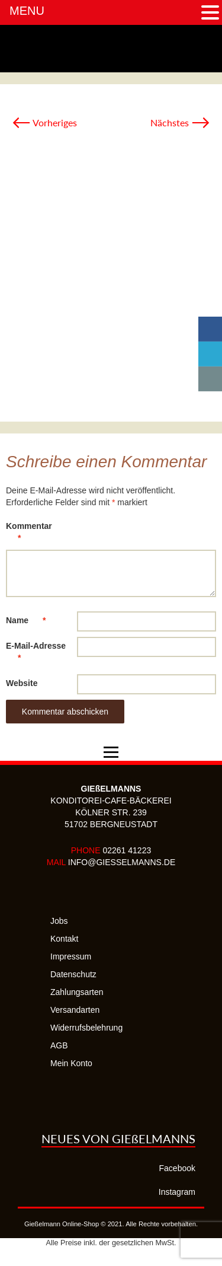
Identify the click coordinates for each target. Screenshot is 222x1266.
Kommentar (29, 534)
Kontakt (64, 938)
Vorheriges (44, 122)
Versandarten (74, 1010)
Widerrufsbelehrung (86, 1027)
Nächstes (180, 122)
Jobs (59, 921)
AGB (59, 1045)
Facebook (177, 1168)
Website (21, 683)
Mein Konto (71, 1063)
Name (31, 620)
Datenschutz (73, 974)
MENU (26, 11)
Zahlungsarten (77, 992)
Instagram (177, 1192)
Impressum (70, 956)
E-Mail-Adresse (36, 654)
